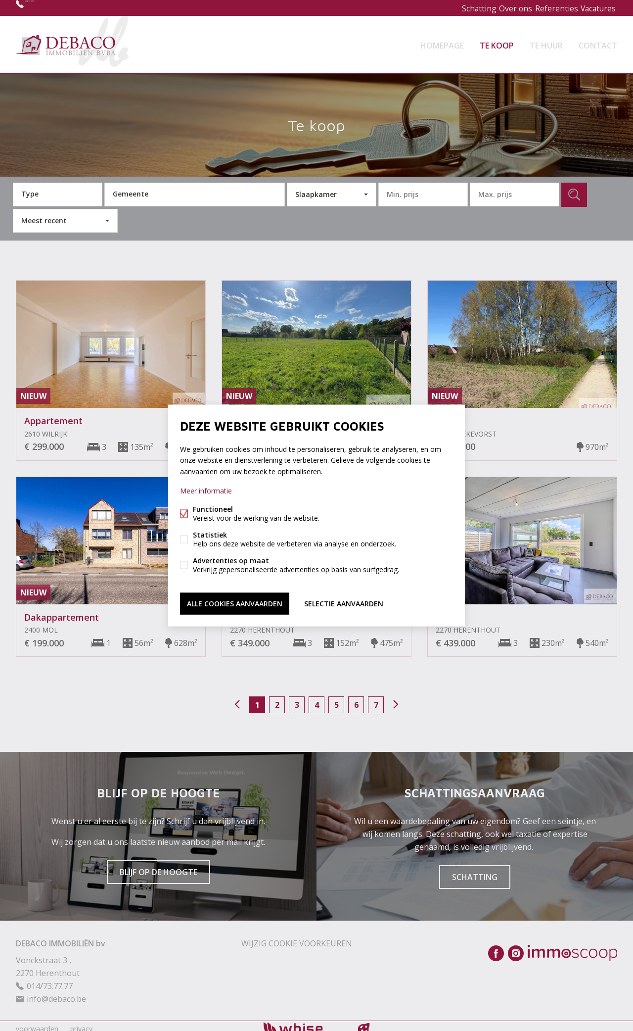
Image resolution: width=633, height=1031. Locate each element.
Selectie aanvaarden (343, 601)
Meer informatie (206, 491)
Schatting (463, 7)
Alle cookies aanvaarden (234, 601)
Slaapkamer (316, 188)
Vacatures (595, 7)
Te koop (497, 41)
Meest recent (44, 214)
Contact (598, 41)
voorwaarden (37, 1023)
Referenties (549, 7)
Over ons (504, 7)
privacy (81, 1023)
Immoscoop (572, 947)
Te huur (546, 41)
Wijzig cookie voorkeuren (296, 937)
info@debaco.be (56, 992)
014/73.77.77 (48, 7)
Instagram (516, 947)
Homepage (442, 41)
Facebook (496, 947)
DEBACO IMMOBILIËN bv (60, 937)
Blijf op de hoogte (158, 866)
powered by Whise (305, 1022)
